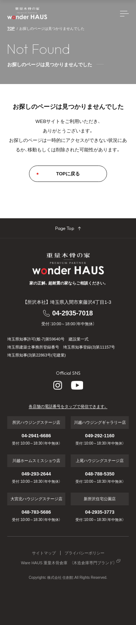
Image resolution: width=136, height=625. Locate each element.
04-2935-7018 (72, 313)
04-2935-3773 (100, 512)
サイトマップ (44, 553)
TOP (11, 29)
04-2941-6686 (36, 435)
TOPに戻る (68, 173)
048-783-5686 (36, 512)
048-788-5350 (100, 473)
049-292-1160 (100, 435)
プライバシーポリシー (84, 553)
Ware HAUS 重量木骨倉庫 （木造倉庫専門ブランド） (68, 563)
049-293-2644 (36, 473)
